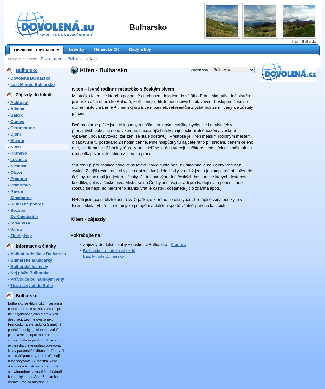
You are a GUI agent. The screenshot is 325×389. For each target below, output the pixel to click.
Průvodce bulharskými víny (37, 279)
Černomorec (22, 128)
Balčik (16, 115)
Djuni (15, 134)
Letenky (76, 49)
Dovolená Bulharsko (30, 78)
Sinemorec (20, 197)
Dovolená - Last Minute (34, 50)
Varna (16, 229)
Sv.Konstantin (24, 216)
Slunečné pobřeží (27, 204)
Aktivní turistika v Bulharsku (38, 253)
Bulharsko (76, 59)
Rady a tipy (140, 49)
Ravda (16, 191)
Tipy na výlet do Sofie (31, 285)
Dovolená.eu (51, 59)
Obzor (16, 172)
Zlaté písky (21, 235)
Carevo (17, 121)
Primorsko (20, 185)
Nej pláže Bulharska (30, 272)
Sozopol (18, 210)
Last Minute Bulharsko (32, 84)
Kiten (15, 147)
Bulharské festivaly (29, 266)
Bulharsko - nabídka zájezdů (109, 250)
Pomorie (18, 178)
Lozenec (18, 159)
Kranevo (18, 153)
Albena (17, 109)
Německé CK (106, 49)
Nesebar (18, 166)
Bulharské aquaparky (31, 260)
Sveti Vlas (20, 223)
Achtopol (19, 102)
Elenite (17, 140)
